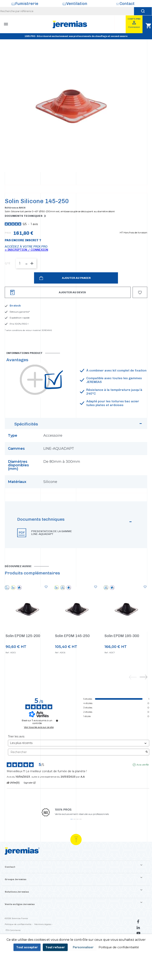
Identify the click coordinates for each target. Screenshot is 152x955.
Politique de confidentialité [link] (119, 947)
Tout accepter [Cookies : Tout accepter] (27, 947)
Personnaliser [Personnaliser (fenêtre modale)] (83, 947)
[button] (76, 541)
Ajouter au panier (76, 294)
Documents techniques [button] (24, 232)
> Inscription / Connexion (26, 266)
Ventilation (76, 3)
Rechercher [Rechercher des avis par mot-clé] (76, 769)
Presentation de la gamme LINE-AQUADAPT (51, 549)
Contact (127, 3)
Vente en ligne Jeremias (20, 921)
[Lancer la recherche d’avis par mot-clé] (146, 769)
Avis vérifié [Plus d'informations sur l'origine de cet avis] (143, 781)
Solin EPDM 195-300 (121, 652)
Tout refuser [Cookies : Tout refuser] (55, 947)
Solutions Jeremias (17, 908)
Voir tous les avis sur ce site (39, 744)
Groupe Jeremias (15, 896)
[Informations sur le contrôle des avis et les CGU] (57, 737)
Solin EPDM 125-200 (23, 652)
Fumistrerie (26, 3)
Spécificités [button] (78, 441)
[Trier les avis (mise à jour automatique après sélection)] (78, 760)
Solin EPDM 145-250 (72, 652)
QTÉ (7, 280)
